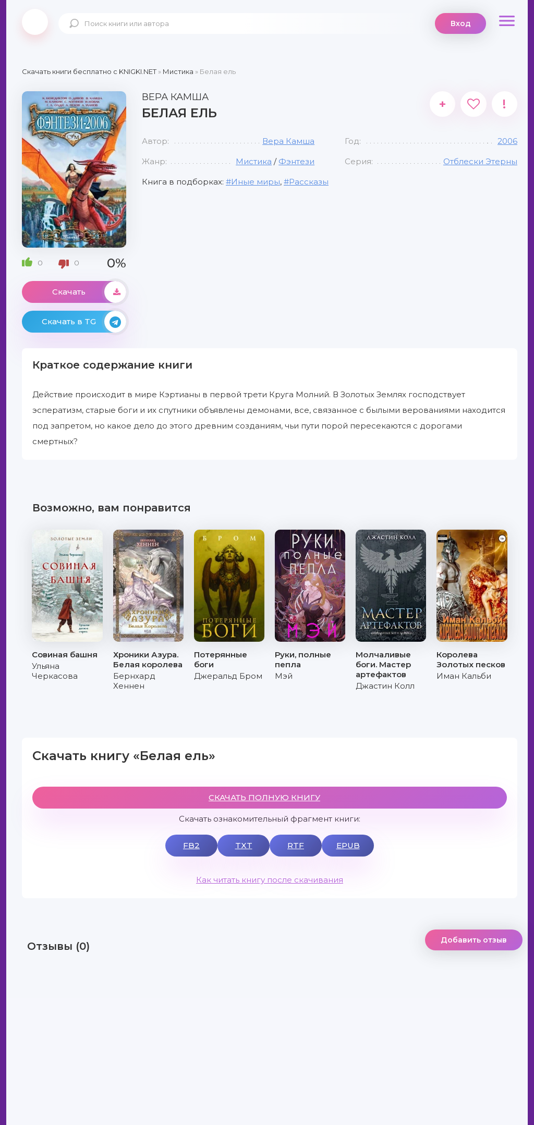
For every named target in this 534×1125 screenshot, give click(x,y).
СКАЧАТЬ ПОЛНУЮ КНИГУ (264, 797)
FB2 (191, 845)
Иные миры (255, 182)
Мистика (254, 161)
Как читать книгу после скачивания (269, 880)
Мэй (284, 676)
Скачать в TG (84, 322)
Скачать (89, 292)
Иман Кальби (463, 676)
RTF (295, 845)
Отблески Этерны (480, 161)
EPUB (348, 845)
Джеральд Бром (228, 676)
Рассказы (309, 182)
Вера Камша (288, 141)
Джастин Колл (385, 686)
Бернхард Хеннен (134, 681)
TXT (243, 845)
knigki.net (35, 22)
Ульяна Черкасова (55, 671)
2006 (507, 141)
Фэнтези (296, 161)
